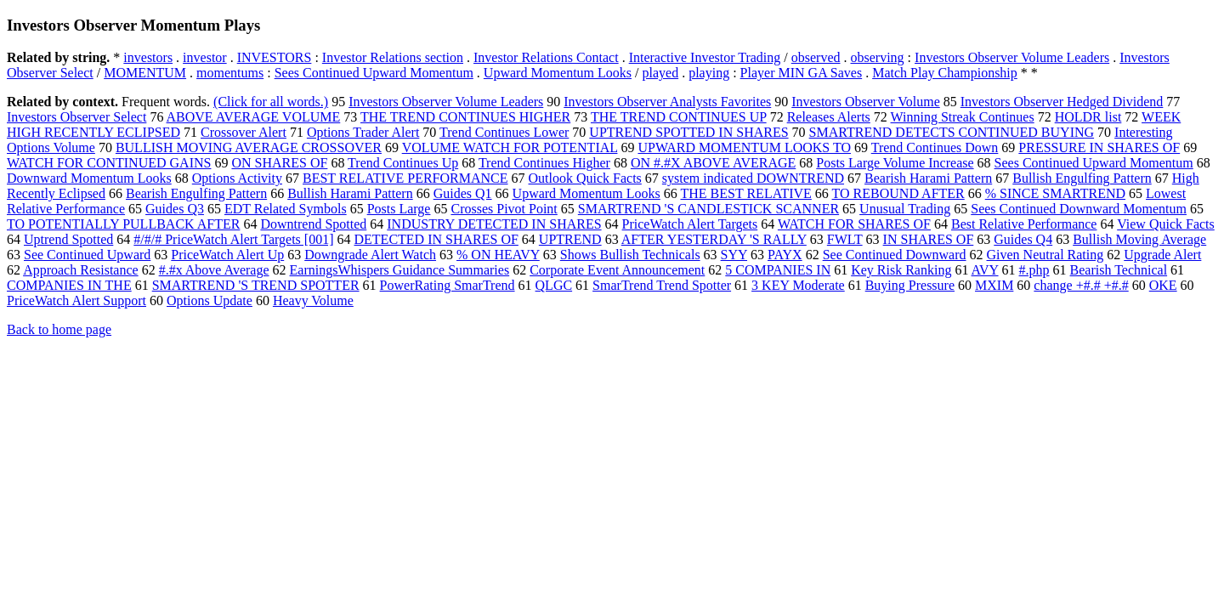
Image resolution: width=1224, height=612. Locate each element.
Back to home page (59, 329)
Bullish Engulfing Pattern (1082, 178)
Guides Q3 (174, 208)
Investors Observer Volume (865, 101)
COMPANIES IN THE (69, 285)
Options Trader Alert (363, 132)
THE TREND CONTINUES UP (679, 117)
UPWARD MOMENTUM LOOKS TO (744, 147)
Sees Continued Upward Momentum (374, 72)
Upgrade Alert (1162, 254)
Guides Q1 (463, 193)
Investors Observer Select (76, 117)
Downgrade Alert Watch (370, 254)
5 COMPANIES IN (777, 270)
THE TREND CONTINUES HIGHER (465, 117)
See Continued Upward (87, 254)
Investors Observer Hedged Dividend (1062, 101)
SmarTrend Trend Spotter (661, 285)
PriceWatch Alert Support (76, 300)
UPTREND (570, 239)
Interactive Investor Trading (705, 57)
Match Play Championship (944, 72)
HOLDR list (1088, 117)
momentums (230, 72)
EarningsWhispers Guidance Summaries (400, 270)
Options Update (209, 300)
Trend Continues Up (403, 163)
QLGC (554, 285)
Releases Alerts (828, 117)
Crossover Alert (243, 132)
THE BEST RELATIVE (746, 193)
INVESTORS (274, 57)
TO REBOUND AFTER (898, 193)
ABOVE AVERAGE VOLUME (254, 117)
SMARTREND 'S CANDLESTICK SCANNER (708, 208)
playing (708, 72)
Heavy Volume (313, 300)
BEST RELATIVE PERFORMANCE (405, 178)
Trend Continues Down (935, 147)
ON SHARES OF (279, 163)
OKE (1163, 285)
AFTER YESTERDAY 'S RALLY (714, 239)
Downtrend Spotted (313, 224)
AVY (985, 270)
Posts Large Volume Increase (894, 163)
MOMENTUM (145, 72)
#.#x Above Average (214, 270)
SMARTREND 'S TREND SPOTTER (256, 285)
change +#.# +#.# (1081, 285)
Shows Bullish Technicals (630, 254)
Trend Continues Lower (504, 132)
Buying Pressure (910, 285)
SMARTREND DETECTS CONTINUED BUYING (951, 132)
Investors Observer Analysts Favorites (667, 101)
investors (148, 57)
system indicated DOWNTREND (753, 178)
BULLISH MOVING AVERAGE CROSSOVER (249, 147)
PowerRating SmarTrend (447, 285)
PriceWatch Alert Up (227, 254)
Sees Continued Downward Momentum (1079, 208)
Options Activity (237, 178)
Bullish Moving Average (1139, 239)
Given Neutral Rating (1045, 254)
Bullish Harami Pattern (350, 193)
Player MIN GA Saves (801, 72)
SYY (734, 254)
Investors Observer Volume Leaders (1012, 57)
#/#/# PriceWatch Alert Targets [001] (233, 239)
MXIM (994, 285)
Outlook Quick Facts (585, 178)
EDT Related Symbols (285, 208)
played (661, 72)
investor (205, 57)
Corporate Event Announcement (617, 270)
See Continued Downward (894, 254)
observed (816, 57)
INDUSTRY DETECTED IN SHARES (494, 224)
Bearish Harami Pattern (928, 178)
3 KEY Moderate (798, 285)
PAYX (785, 254)
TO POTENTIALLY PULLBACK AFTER (123, 224)
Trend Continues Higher (544, 163)
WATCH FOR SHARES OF (854, 224)
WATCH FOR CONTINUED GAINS (109, 163)
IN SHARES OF (928, 239)
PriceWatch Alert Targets (690, 224)
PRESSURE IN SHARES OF (1099, 147)
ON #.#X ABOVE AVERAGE (713, 163)
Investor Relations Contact (546, 57)
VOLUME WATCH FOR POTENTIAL (510, 147)
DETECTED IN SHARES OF (436, 239)
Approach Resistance (81, 270)
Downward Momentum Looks (89, 178)
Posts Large (399, 208)
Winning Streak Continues (962, 117)
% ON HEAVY (498, 254)
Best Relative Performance (1024, 224)
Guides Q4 (1023, 239)
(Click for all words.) (270, 101)
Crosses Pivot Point (503, 208)
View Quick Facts (1166, 224)
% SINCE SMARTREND (1055, 193)
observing (877, 57)
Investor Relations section (392, 57)
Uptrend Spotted (68, 239)
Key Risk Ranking (901, 270)
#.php (1034, 270)
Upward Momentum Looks (558, 72)
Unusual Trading (904, 208)
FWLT (845, 239)
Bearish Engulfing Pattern (196, 193)
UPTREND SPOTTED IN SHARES (688, 132)
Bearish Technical (1119, 270)
